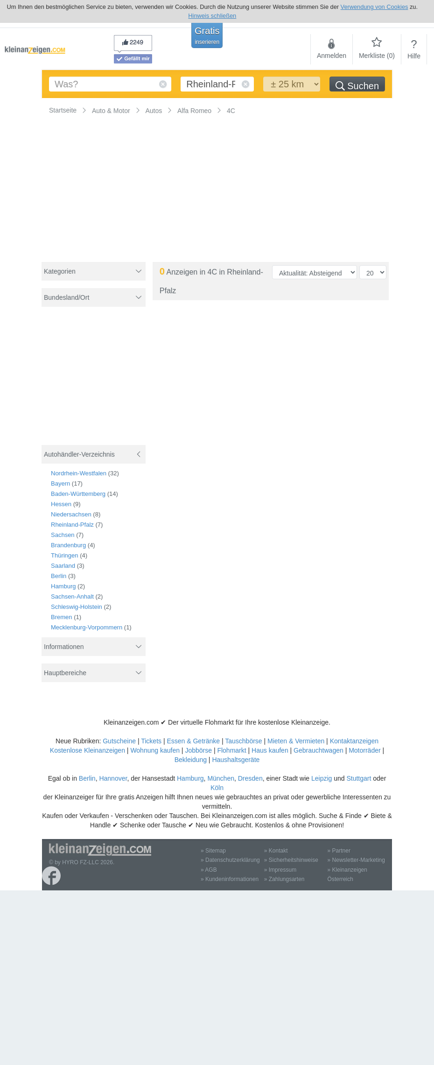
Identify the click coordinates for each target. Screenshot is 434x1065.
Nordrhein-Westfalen (78, 473)
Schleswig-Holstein (76, 606)
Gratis (207, 35)
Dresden (250, 778)
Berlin (58, 575)
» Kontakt (276, 850)
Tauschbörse (243, 741)
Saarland (63, 565)
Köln (217, 787)
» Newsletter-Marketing (356, 860)
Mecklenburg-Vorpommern (86, 627)
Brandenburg (68, 545)
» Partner (339, 850)
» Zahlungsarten (284, 879)
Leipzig (321, 778)
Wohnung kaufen (155, 750)
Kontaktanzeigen (354, 741)
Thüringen (64, 555)
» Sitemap (213, 850)
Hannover (113, 778)
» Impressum (280, 870)
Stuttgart (358, 778)
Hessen (61, 504)
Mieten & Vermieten (295, 741)
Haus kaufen (270, 750)
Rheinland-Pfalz (72, 524)
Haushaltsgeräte (235, 759)
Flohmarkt (231, 750)
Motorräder (364, 750)
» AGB (209, 870)
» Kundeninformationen (230, 879)
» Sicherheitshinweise (291, 860)
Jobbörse (198, 750)
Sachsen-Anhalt (72, 596)
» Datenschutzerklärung (230, 860)
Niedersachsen (71, 514)
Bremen (61, 617)
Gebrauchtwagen (318, 750)
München (220, 778)
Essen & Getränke (193, 741)
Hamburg (63, 586)
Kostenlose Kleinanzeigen (87, 750)
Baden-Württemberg (78, 493)
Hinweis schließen (212, 15)
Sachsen (63, 534)
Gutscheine (119, 741)
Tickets (151, 741)
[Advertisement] (94, 382)
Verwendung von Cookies (374, 6)
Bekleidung (191, 759)
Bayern (60, 483)
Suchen (357, 86)
